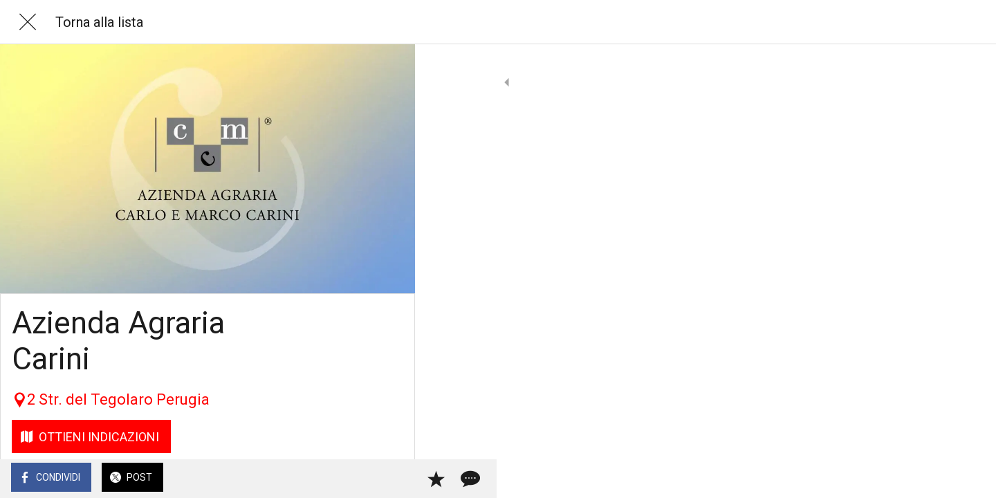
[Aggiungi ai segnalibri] (354, 478)
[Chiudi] (27, 22)
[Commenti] (387, 478)
